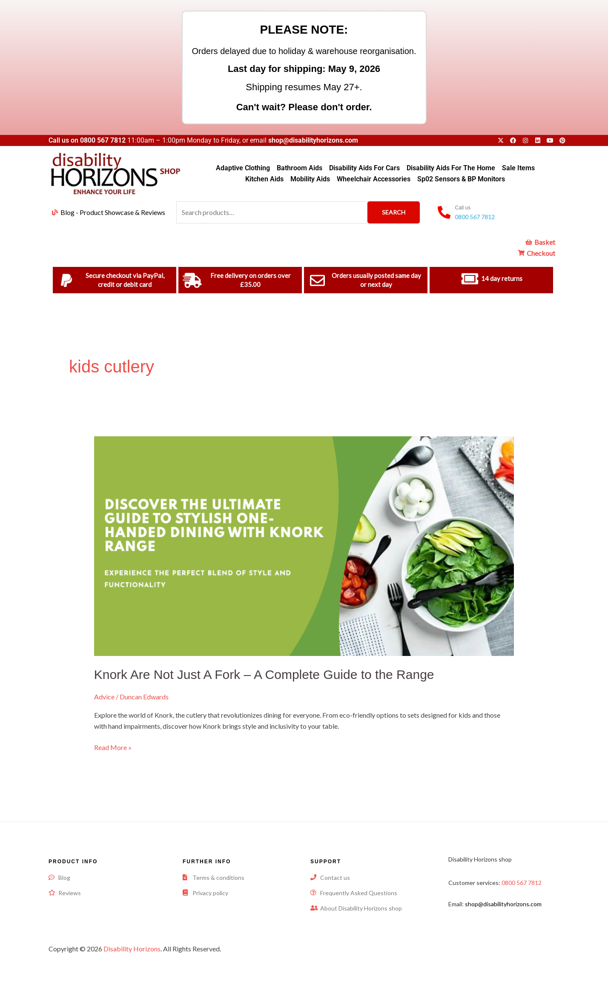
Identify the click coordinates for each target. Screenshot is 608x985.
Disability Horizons (132, 949)
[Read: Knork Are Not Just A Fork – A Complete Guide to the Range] (304, 545)
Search (393, 212)
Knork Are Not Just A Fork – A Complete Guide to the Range (264, 674)
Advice (104, 697)
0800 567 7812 (103, 140)
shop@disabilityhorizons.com (503, 904)
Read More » (113, 746)
